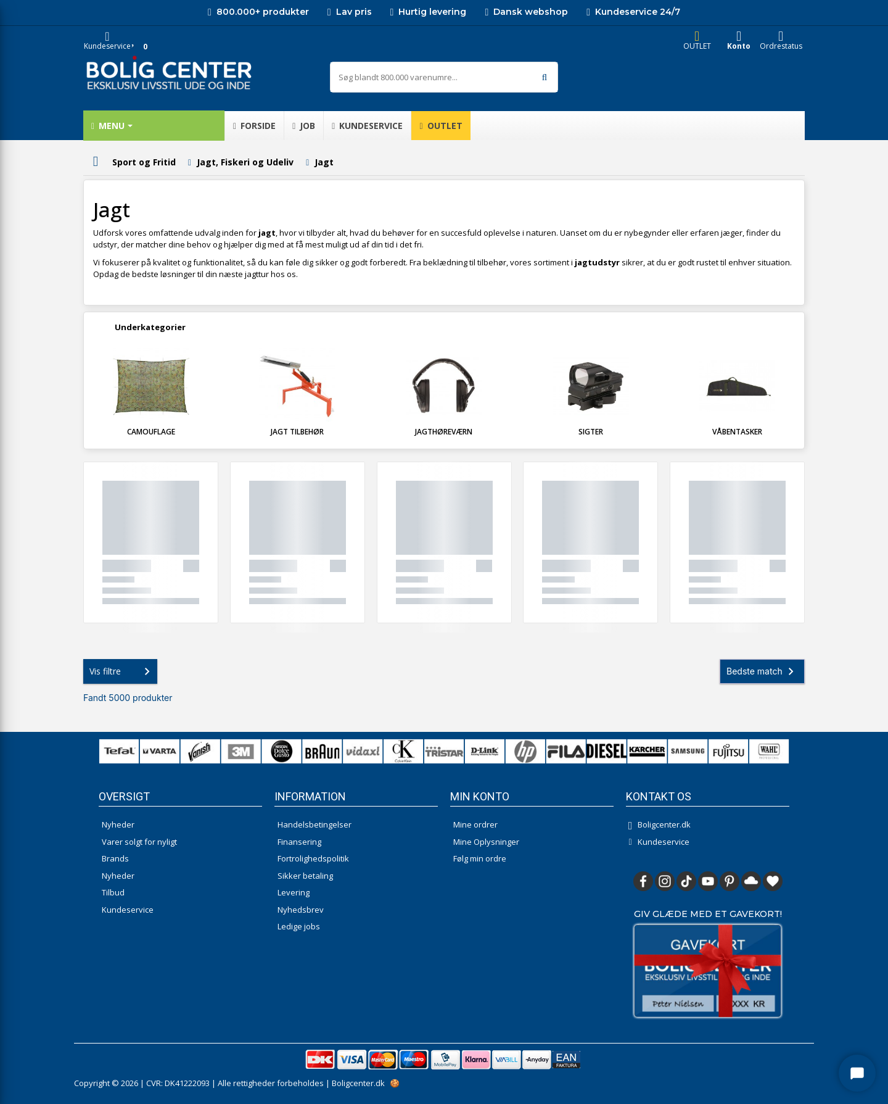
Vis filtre (122, 671)
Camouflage (151, 431)
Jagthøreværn (443, 431)
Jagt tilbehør (297, 431)
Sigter (590, 431)
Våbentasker (737, 431)
